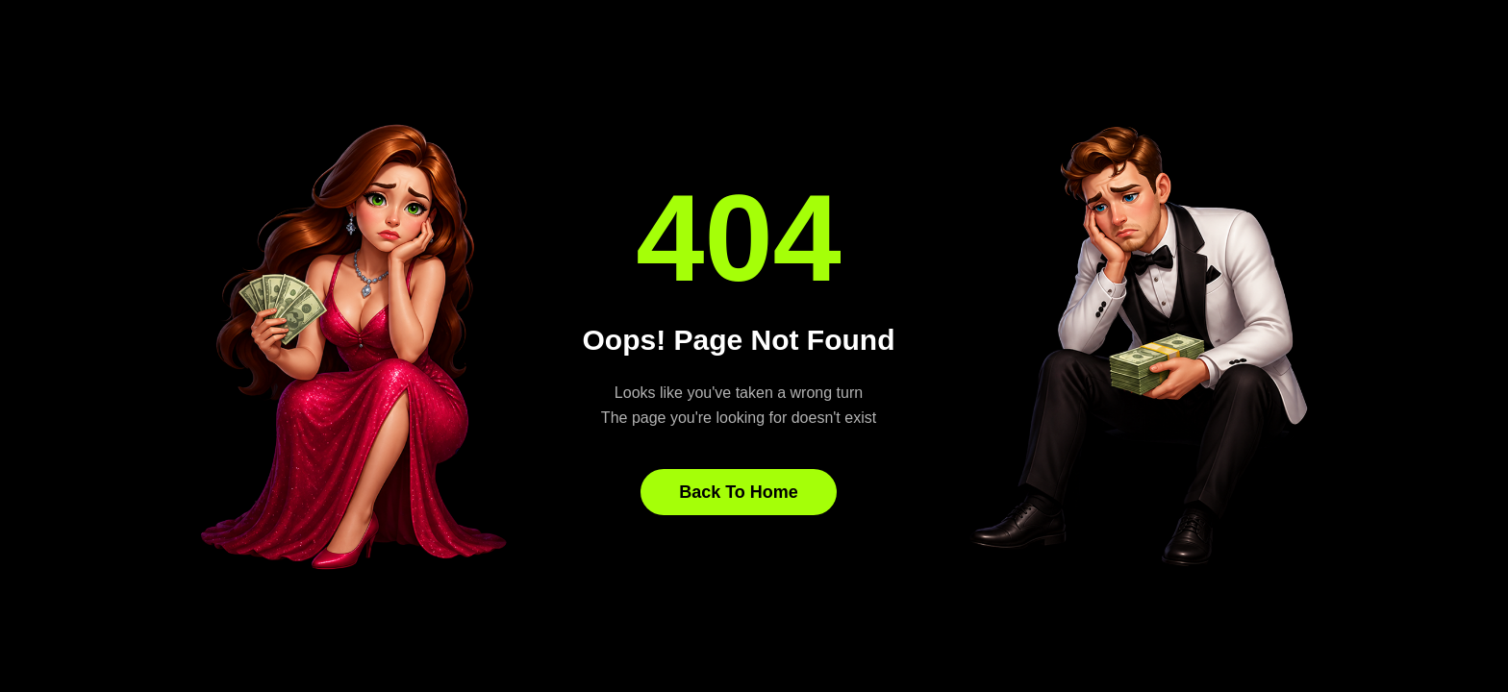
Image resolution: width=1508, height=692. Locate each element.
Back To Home (738, 492)
